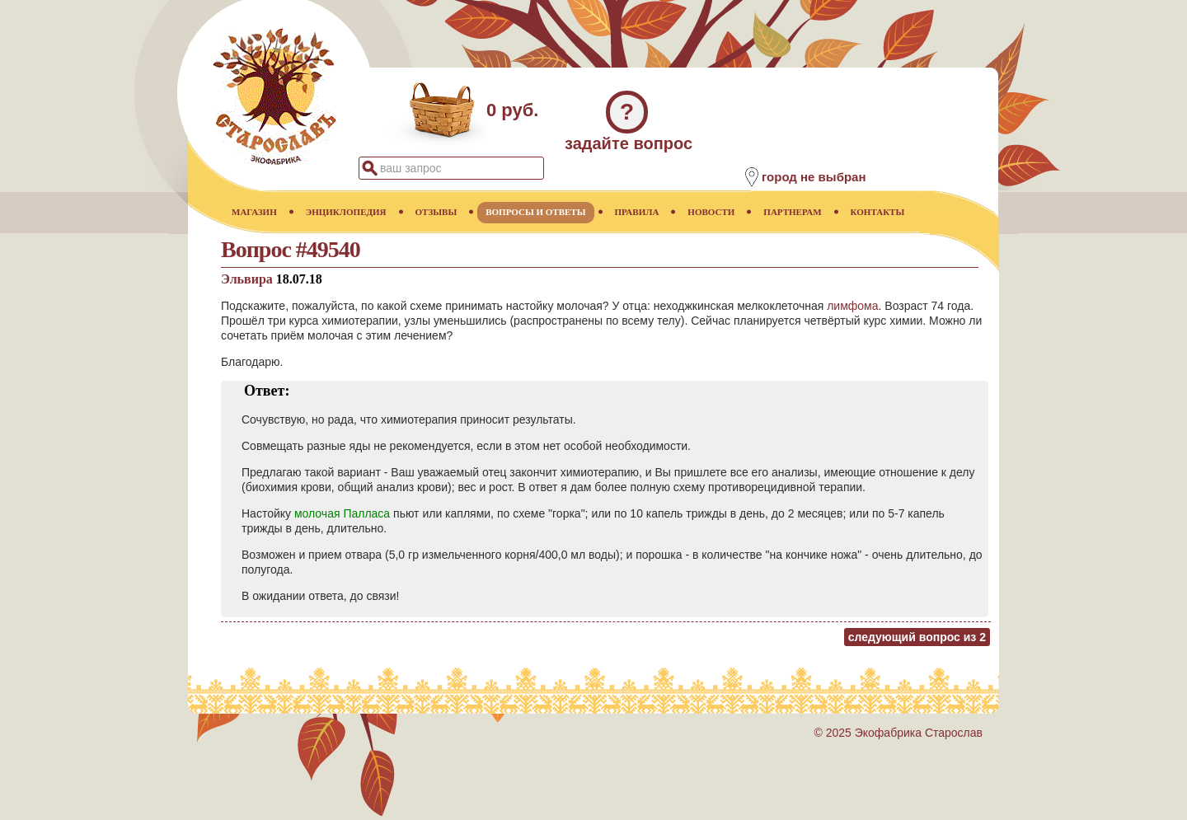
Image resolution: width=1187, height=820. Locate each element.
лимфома (852, 305)
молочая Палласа (342, 513)
